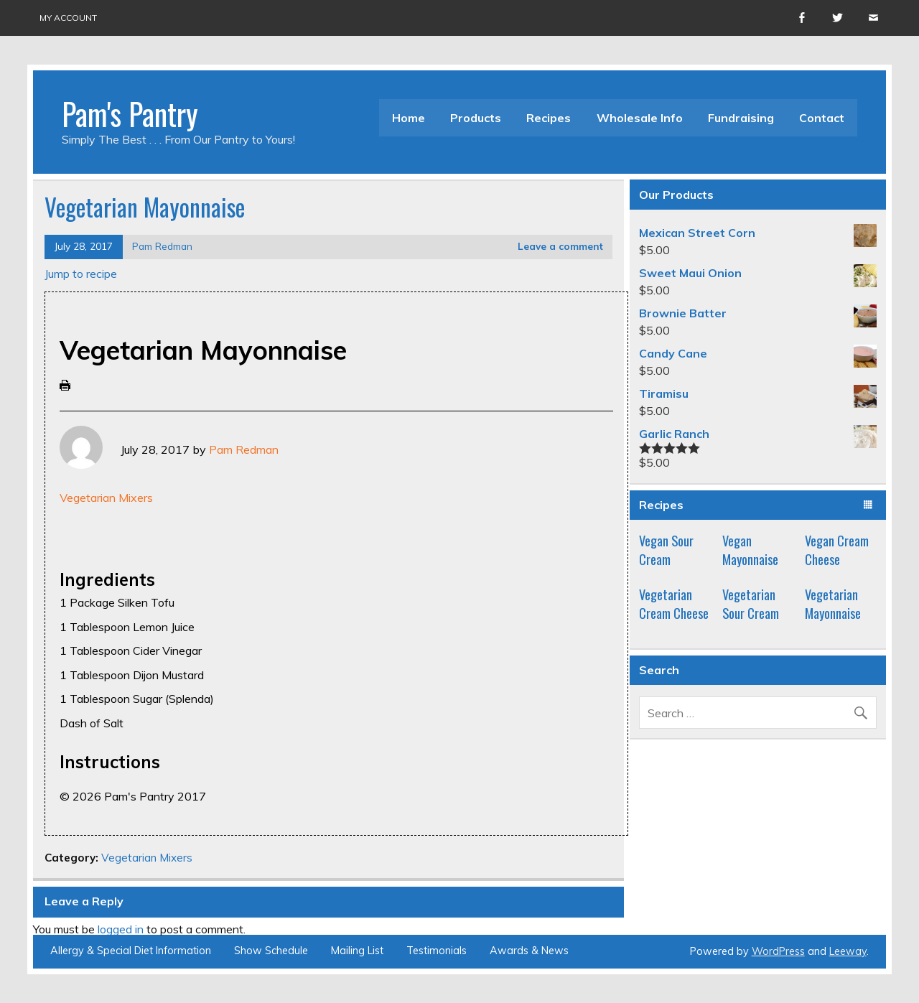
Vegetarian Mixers (106, 497)
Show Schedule (271, 951)
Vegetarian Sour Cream (750, 603)
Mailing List (357, 951)
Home (408, 118)
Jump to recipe (81, 273)
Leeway (848, 951)
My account (68, 17)
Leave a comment (560, 246)
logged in (121, 929)
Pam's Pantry (130, 113)
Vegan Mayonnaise (750, 550)
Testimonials (436, 951)
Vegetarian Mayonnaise (833, 603)
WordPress (778, 951)
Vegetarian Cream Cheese (674, 603)
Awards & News (529, 951)
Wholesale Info (640, 118)
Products (475, 118)
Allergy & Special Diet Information (130, 951)
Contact (821, 118)
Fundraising (741, 118)
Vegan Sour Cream (666, 550)
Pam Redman (162, 246)
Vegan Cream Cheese (837, 550)
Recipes (548, 118)
